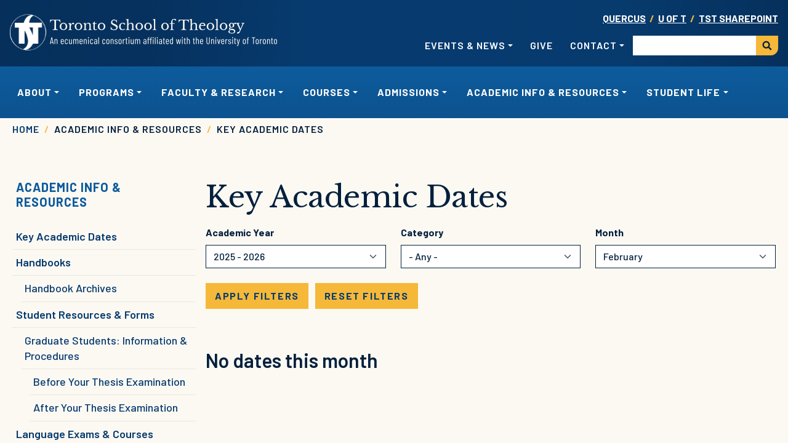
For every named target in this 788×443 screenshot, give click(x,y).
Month (609, 232)
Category (422, 232)
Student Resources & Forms (85, 314)
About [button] (34, 92)
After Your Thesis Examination (105, 407)
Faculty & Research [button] (218, 92)
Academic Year (240, 232)
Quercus (624, 18)
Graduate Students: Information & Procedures (106, 347)
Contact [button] (593, 45)
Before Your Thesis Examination (109, 381)
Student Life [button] (683, 92)
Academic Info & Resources (68, 194)
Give (541, 45)
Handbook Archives (71, 288)
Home (25, 129)
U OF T (672, 18)
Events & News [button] (465, 45)
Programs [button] (106, 92)
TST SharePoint (738, 18)
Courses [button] (326, 92)
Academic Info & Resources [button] (543, 92)
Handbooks (43, 262)
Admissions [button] (408, 92)
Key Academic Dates (66, 236)
